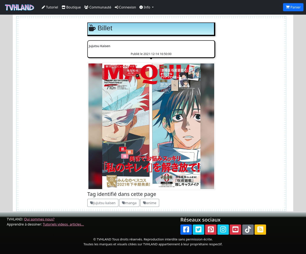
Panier (293, 7)
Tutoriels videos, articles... (63, 224)
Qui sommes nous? (39, 219)
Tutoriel (50, 7)
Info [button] (145, 7)
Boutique (71, 7)
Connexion (125, 7)
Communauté (97, 7)
